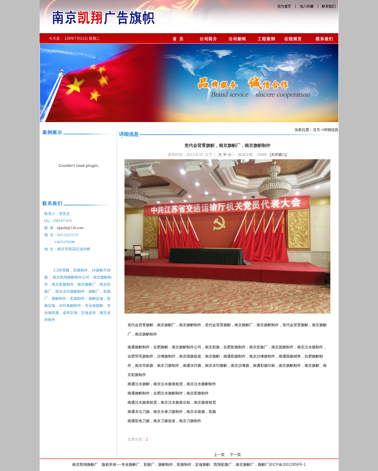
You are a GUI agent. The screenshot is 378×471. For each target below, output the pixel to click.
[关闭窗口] (278, 154)
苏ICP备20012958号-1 (287, 464)
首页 (316, 130)
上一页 (219, 455)
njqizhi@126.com (70, 228)
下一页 (235, 455)
